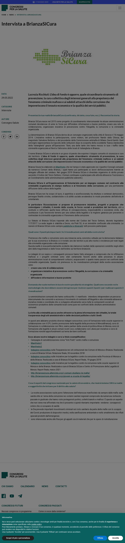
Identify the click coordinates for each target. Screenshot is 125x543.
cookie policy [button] (36, 527)
